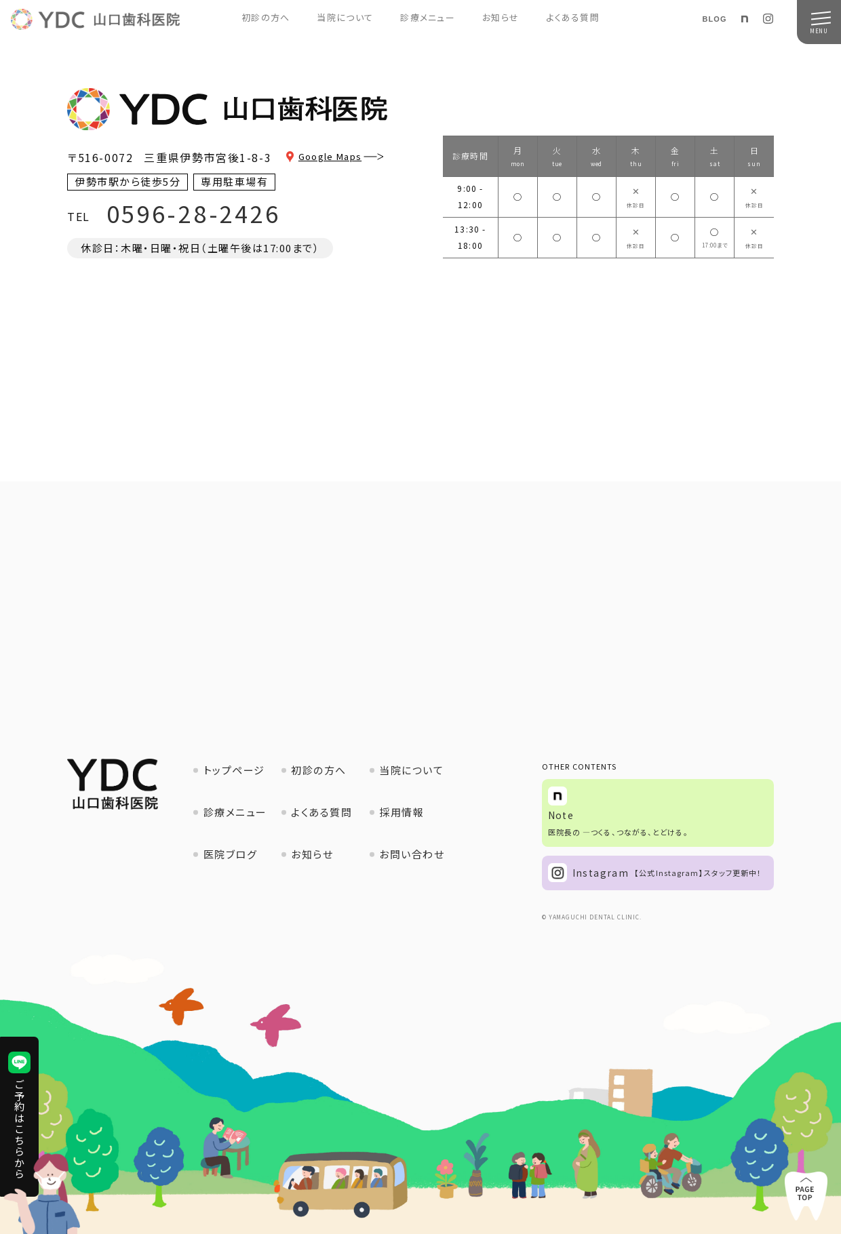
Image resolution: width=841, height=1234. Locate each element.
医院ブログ (230, 854)
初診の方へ (265, 17)
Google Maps (344, 156)
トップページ (234, 770)
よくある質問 (573, 17)
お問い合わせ (411, 854)
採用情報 (401, 812)
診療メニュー (427, 17)
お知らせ (500, 17)
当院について (345, 17)
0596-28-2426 (193, 213)
